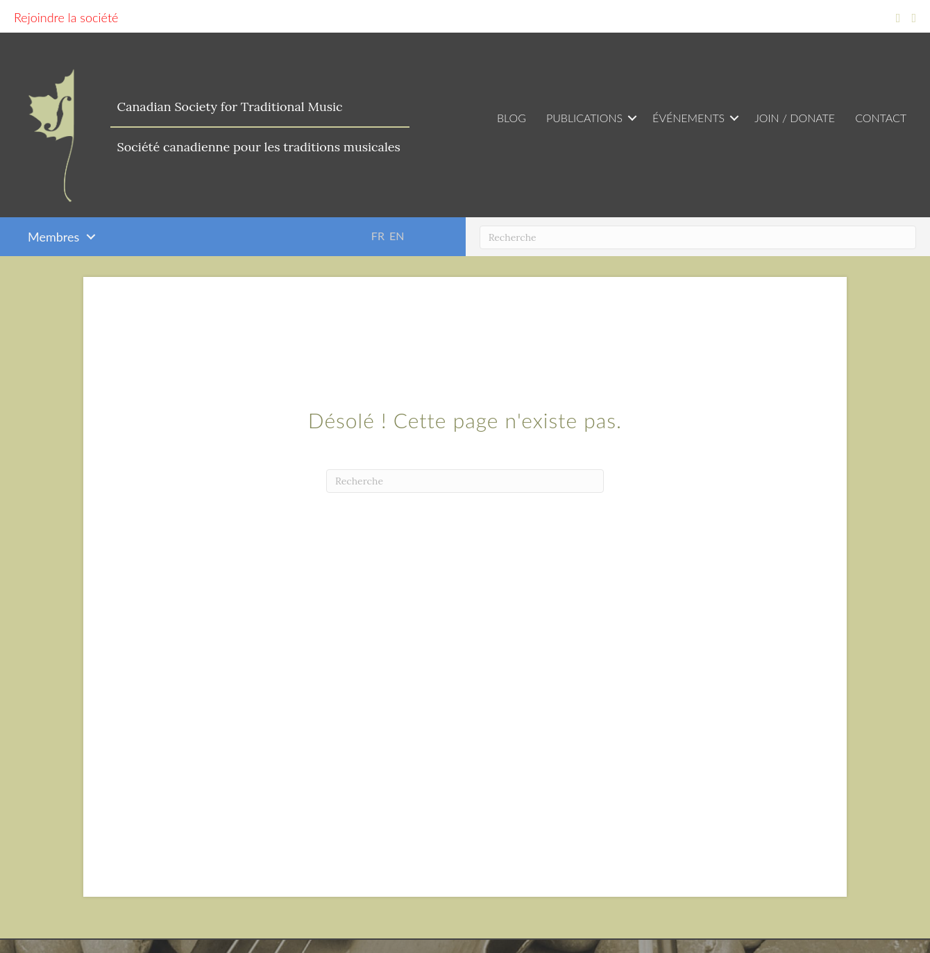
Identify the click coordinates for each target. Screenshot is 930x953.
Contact (880, 117)
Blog (511, 117)
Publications (584, 117)
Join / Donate (794, 117)
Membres (53, 236)
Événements (688, 117)
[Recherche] (698, 237)
